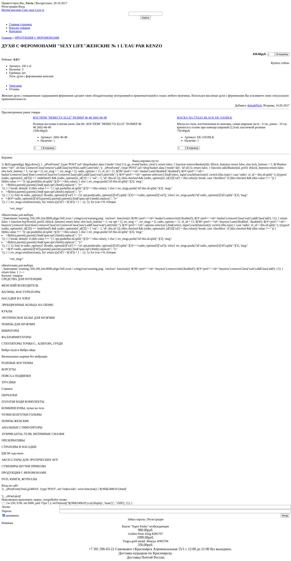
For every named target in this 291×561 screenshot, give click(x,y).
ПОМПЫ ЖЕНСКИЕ (15, 421)
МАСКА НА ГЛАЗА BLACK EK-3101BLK (204, 117)
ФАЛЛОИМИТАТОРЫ (16, 337)
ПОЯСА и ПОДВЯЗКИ (16, 375)
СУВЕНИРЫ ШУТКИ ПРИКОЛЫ (24, 466)
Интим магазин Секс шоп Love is (23, 10)
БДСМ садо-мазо (13, 453)
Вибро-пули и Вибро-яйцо (18, 350)
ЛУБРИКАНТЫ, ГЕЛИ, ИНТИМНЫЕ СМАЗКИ (33, 434)
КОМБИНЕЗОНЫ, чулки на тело (23, 408)
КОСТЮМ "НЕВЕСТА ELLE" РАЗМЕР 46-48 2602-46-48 (70, 117)
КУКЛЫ (7, 311)
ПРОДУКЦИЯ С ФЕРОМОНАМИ (24, 472)
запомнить (12, 515)
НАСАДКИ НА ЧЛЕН (16, 298)
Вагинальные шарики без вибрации (24, 356)
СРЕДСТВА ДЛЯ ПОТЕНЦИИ (22, 279)
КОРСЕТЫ (9, 369)
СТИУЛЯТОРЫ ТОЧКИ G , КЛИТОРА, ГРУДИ (32, 343)
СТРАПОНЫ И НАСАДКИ (19, 446)
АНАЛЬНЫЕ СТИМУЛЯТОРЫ (22, 427)
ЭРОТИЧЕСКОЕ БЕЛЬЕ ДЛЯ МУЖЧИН (28, 317)
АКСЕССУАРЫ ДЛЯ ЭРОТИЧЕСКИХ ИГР (30, 459)
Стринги (7, 388)
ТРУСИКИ (9, 382)
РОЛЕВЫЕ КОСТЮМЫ (17, 363)
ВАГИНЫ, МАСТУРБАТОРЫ (21, 292)
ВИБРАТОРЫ (10, 330)
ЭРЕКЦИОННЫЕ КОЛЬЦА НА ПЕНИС (28, 304)
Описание (15, 85)
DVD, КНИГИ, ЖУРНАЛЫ (19, 479)
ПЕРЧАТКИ (9, 395)
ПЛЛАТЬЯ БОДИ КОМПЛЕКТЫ (23, 401)
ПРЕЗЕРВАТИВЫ (13, 440)
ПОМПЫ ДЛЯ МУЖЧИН (18, 324)
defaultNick (254, 105)
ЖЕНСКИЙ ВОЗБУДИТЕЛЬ (20, 285)
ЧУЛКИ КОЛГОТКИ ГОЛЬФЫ (22, 414)
